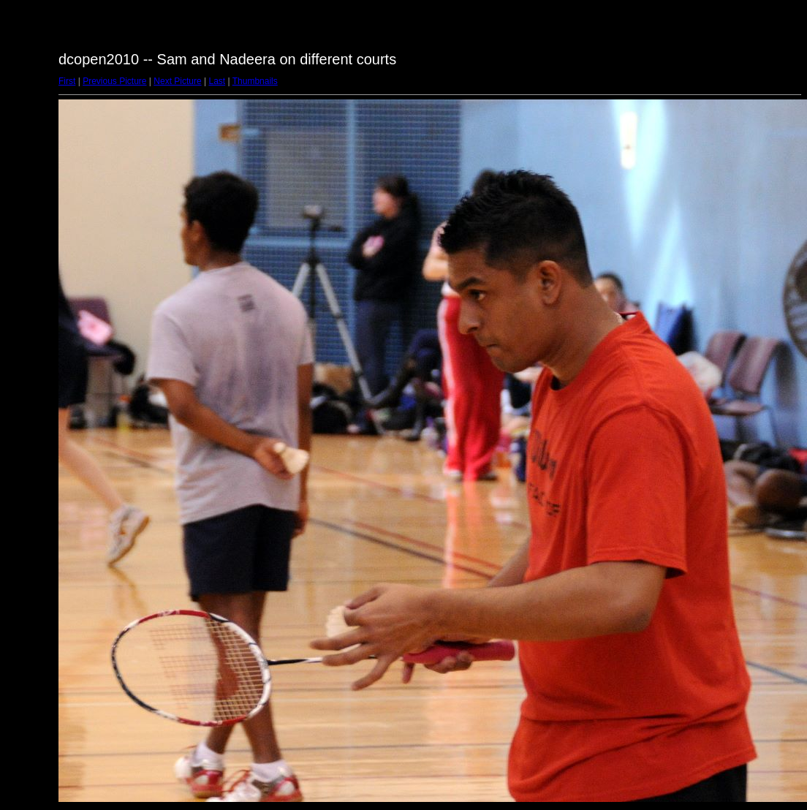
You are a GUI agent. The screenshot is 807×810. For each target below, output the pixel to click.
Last (216, 81)
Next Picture (177, 81)
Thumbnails (255, 81)
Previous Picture (114, 81)
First (66, 81)
